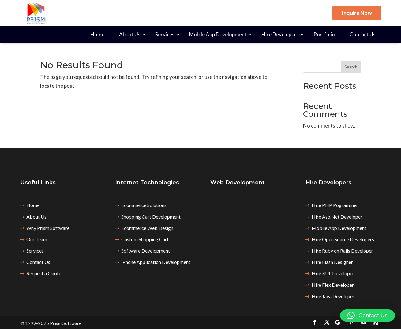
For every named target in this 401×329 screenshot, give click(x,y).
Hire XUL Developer (333, 273)
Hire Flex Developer (333, 285)
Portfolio (324, 34)
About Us (130, 34)
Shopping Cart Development (151, 217)
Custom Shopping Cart (145, 239)
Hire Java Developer (333, 296)
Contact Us (363, 34)
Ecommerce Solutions (144, 205)
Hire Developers (280, 34)
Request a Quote (43, 273)
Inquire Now (357, 12)
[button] (367, 315)
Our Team (36, 239)
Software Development (145, 250)
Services (164, 34)
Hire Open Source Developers (343, 239)
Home (97, 34)
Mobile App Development (218, 34)
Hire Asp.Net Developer (337, 217)
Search (351, 66)
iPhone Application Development (155, 262)
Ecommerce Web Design (147, 228)
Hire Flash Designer (332, 262)
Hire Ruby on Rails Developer (342, 250)
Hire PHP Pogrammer (335, 205)
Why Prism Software (47, 228)
